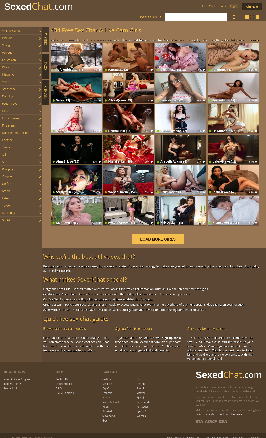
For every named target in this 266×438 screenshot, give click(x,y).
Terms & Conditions (184, 433)
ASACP (210, 417)
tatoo (6, 205)
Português (142, 402)
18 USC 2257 (203, 433)
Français (107, 389)
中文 (104, 416)
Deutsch (107, 379)
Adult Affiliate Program (17, 375)
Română (107, 407)
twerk (6, 147)
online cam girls (205, 410)
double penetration (15, 133)
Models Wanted (13, 379)
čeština (106, 375)
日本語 (140, 393)
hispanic (8, 74)
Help (169, 433)
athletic (7, 53)
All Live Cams (11, 31)
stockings (8, 213)
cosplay (7, 176)
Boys (45, 66)
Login (233, 6)
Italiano (106, 393)
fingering (8, 125)
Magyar (141, 389)
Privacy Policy (254, 433)
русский (141, 407)
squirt (6, 220)
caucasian (9, 60)
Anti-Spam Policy (220, 433)
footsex (7, 140)
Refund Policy (237, 433)
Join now (251, 6)
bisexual (7, 38)
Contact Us (62, 375)
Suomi (140, 384)
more (252, 40)
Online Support (64, 379)
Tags (222, 6)
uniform (7, 184)
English (141, 379)
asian (5, 82)
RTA (199, 417)
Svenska (141, 412)
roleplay (8, 169)
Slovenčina (108, 412)
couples (222, 410)
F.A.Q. (59, 384)
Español (107, 384)
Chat (38, 6)
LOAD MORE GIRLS (160, 235)
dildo (5, 111)
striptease (9, 89)
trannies (237, 410)
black (5, 67)
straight (7, 45)
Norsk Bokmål (110, 398)
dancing (7, 96)
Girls (45, 40)
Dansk (140, 375)
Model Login (11, 384)
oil (4, 154)
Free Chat (208, 6)
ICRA (223, 417)
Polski (105, 402)
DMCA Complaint (65, 389)
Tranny (45, 92)
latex (5, 198)
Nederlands (143, 398)
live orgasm (10, 118)
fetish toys (9, 103)
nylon (6, 191)
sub (4, 162)
